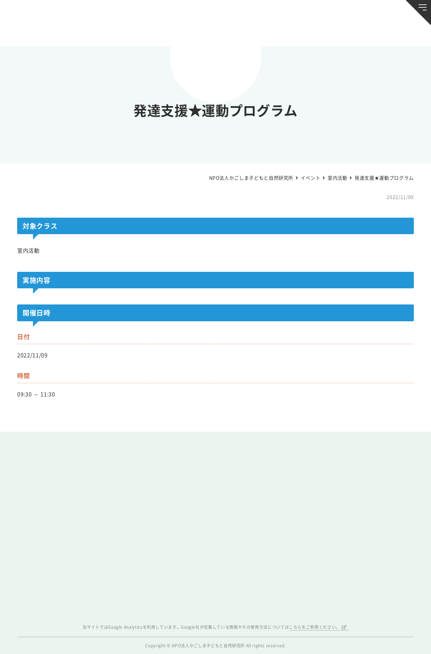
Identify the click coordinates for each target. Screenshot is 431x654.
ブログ (93, 32)
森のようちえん (286, 32)
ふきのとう (337, 32)
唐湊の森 (388, 32)
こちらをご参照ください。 (314, 627)
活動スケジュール (144, 32)
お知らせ (43, 32)
